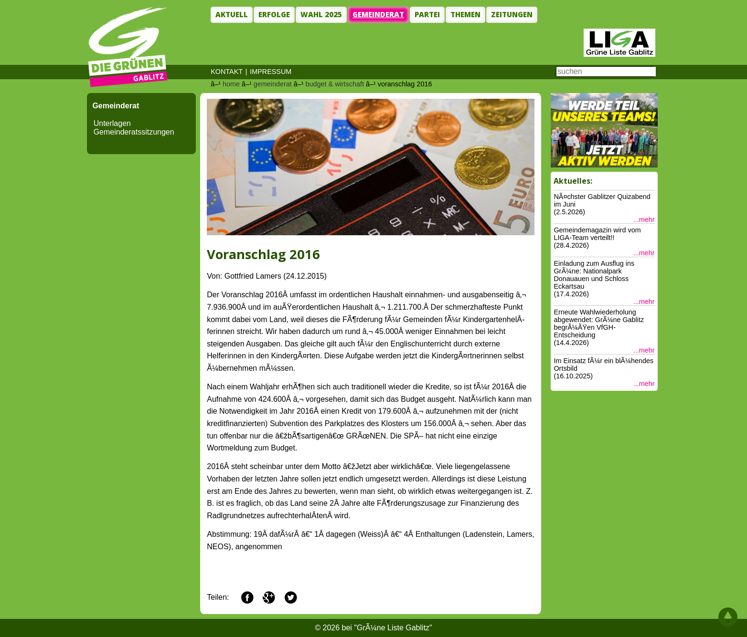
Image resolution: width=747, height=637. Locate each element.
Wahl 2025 (321, 14)
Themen (465, 14)
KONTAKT (227, 71)
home (231, 84)
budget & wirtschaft (335, 84)
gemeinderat (273, 84)
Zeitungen (512, 14)
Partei (427, 14)
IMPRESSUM (270, 71)
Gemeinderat (378, 14)
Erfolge (274, 14)
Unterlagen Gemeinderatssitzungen (134, 127)
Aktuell (231, 14)
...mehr (644, 219)
